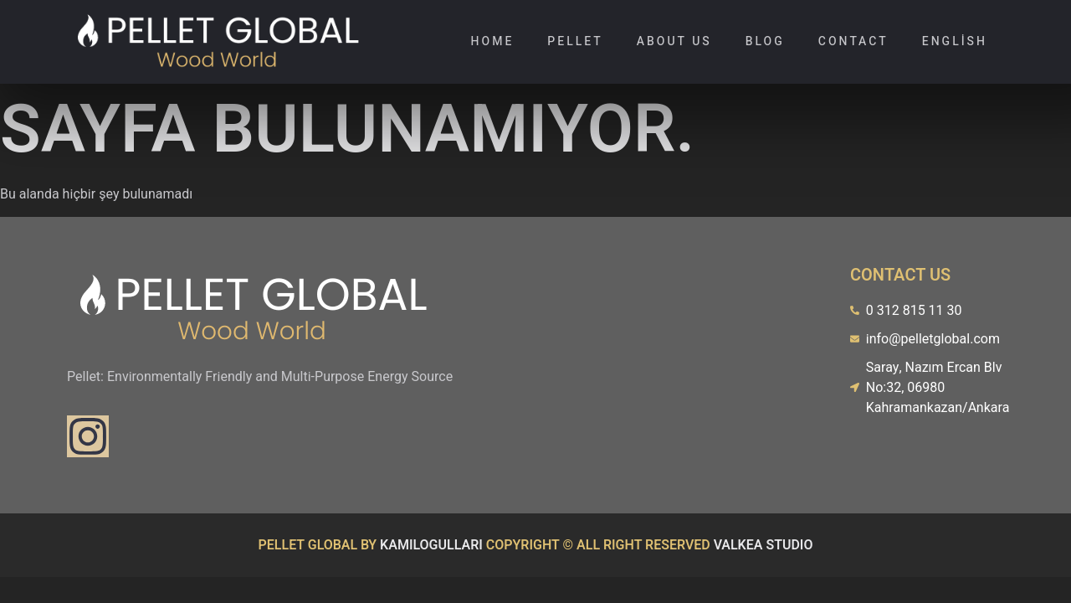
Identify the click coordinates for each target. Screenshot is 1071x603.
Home (493, 41)
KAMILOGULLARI (431, 545)
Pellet (574, 41)
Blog (765, 41)
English (954, 41)
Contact (853, 41)
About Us (674, 41)
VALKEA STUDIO (763, 545)
